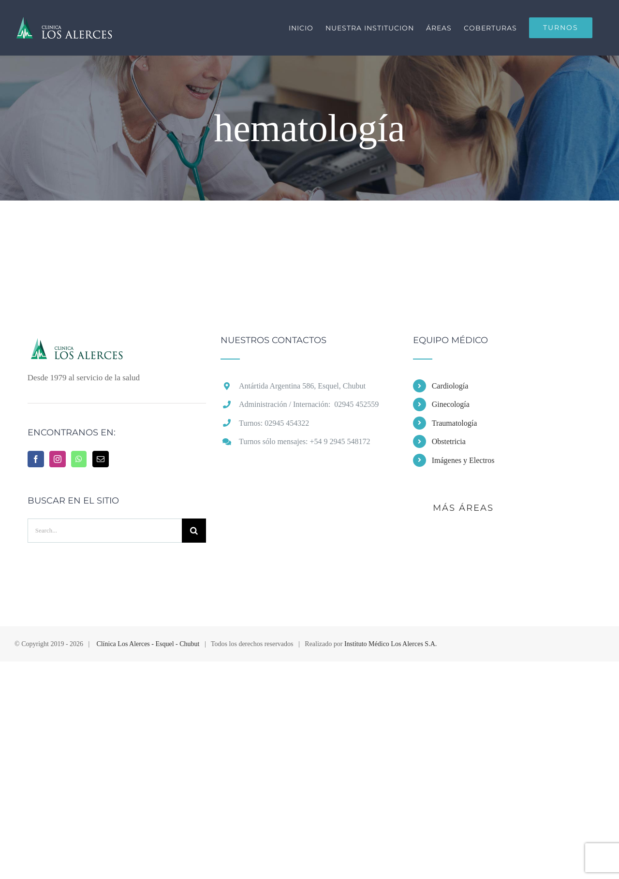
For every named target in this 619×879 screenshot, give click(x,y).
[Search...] (105, 531)
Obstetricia (449, 441)
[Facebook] (36, 459)
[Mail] (100, 459)
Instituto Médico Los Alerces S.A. (390, 644)
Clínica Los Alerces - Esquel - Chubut (147, 644)
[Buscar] (194, 531)
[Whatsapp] (79, 459)
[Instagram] (57, 459)
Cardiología (450, 386)
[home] (97, 344)
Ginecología (451, 404)
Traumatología (454, 423)
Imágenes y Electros (463, 460)
